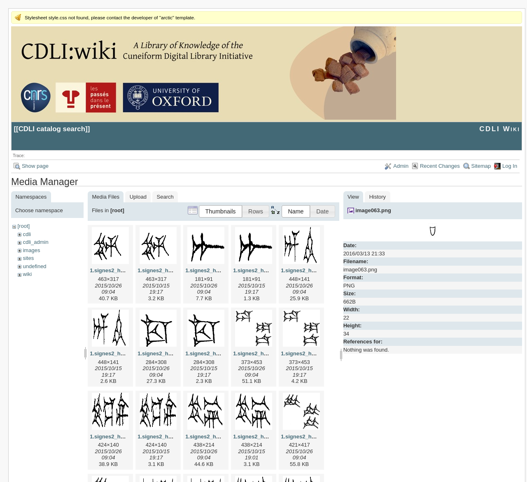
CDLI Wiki (499, 129)
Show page (35, 166)
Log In (509, 166)
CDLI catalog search (52, 129)
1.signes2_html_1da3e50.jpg (269, 353)
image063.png (373, 210)
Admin (400, 166)
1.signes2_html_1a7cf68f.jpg (221, 270)
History (377, 197)
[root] (23, 226)
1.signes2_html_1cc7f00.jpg (173, 353)
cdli (27, 234)
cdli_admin (35, 242)
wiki (27, 274)
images (31, 250)
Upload (138, 197)
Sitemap (481, 166)
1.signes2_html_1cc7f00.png (221, 353)
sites (28, 258)
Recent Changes (440, 166)
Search (165, 197)
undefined (34, 266)
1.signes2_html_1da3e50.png (318, 353)
